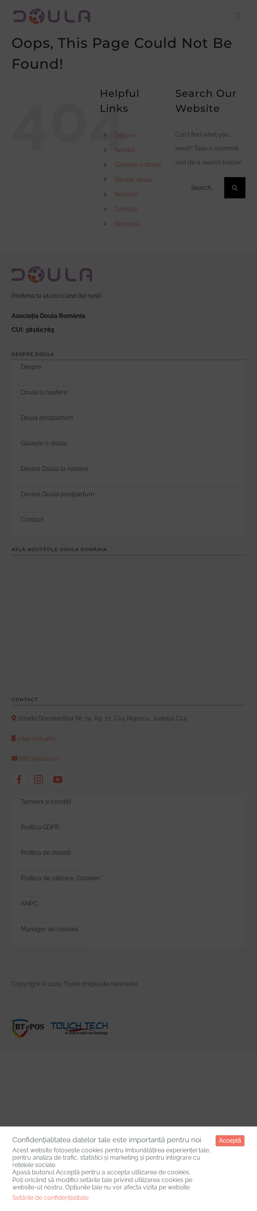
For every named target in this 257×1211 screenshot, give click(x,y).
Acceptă (230, 1140)
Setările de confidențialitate (50, 1197)
